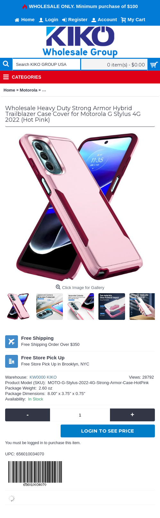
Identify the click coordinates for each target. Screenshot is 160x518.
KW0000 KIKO (43, 377)
